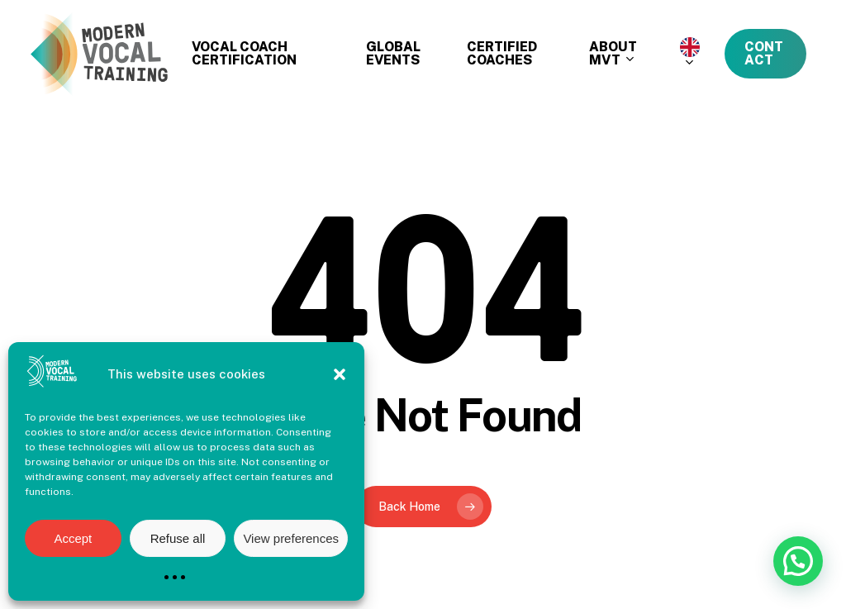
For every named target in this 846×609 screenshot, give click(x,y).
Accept (73, 538)
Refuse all (178, 538)
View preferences (291, 538)
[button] (339, 374)
